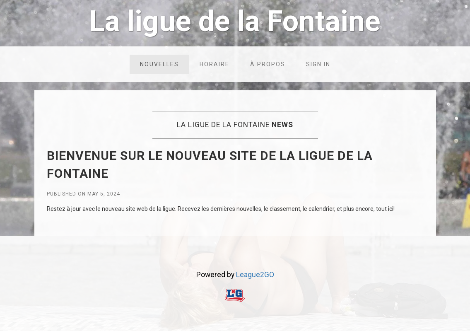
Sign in (318, 64)
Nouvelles (159, 64)
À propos (267, 64)
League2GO (255, 275)
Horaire (214, 64)
